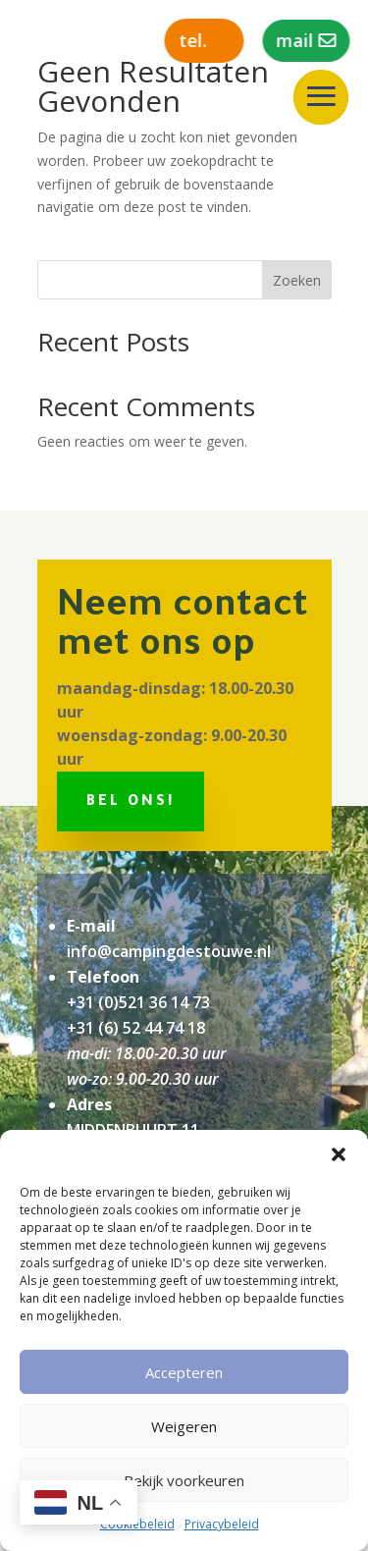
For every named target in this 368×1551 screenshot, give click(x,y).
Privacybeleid (221, 1524)
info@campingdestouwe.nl (169, 951)
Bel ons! (130, 803)
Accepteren (184, 1372)
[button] (338, 1154)
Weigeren (184, 1426)
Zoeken (297, 280)
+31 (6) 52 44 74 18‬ (136, 1028)
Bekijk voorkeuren (184, 1480)
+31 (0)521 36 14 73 (138, 1002)
